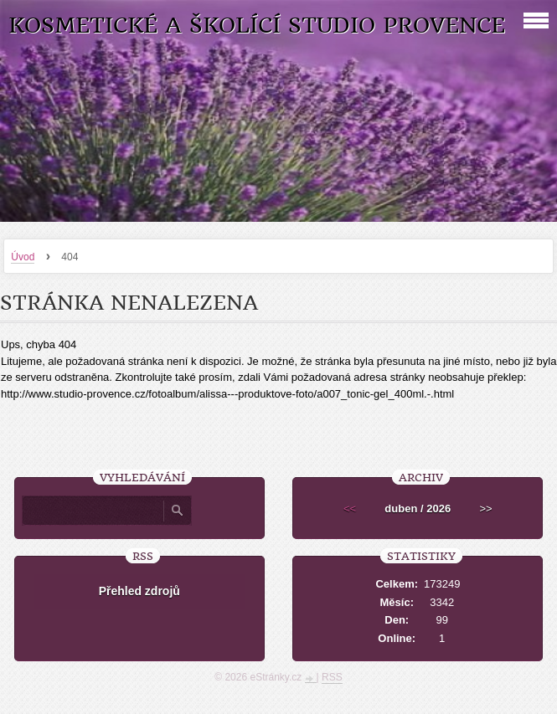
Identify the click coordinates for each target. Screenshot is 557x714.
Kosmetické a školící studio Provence (256, 26)
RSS (332, 677)
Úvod (22, 257)
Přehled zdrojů (139, 591)
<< (349, 508)
